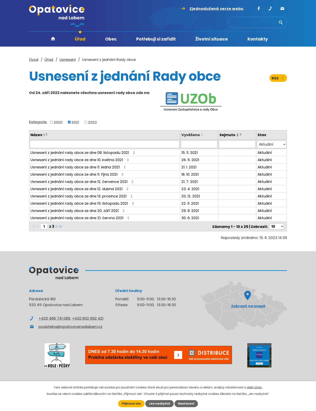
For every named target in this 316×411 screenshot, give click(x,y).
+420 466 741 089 (54, 318)
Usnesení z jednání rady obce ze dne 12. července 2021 (82, 181)
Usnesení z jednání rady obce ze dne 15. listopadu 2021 (82, 203)
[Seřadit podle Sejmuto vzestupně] (241, 134)
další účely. (254, 387)
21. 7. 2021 (189, 181)
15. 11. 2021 (189, 152)
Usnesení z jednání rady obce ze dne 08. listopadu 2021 (83, 152)
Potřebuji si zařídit (156, 39)
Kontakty (257, 39)
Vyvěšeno (190, 134)
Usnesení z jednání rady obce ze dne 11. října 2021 (77, 174)
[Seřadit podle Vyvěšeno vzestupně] (202, 134)
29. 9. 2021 (190, 210)
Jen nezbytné (159, 404)
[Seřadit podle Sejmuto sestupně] (241, 135)
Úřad (80, 39)
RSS (278, 78)
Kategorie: (38, 121)
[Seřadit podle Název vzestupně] (47, 134)
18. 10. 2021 (190, 174)
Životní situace (211, 39)
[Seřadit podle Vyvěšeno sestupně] (202, 135)
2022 (92, 122)
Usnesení (67, 59)
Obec (111, 39)
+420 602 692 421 (87, 318)
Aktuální (265, 152)
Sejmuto (229, 134)
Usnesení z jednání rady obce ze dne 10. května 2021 (80, 159)
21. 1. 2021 (188, 166)
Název (37, 134)
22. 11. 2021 (190, 203)
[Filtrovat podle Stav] (271, 144)
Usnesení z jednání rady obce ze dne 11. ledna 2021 (78, 166)
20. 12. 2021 (190, 195)
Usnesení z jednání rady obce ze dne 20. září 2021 (78, 210)
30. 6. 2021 (190, 217)
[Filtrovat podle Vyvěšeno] (199, 144)
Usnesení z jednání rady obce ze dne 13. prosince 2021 (82, 195)
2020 (58, 122)
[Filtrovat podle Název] (104, 144)
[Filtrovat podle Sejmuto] (237, 144)
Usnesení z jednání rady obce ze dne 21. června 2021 (80, 217)
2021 (75, 122)
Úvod (53, 39)
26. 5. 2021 (190, 159)
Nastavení (186, 404)
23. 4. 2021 (190, 188)
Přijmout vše (131, 404)
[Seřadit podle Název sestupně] (47, 135)
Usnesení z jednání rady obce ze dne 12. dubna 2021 (80, 188)
